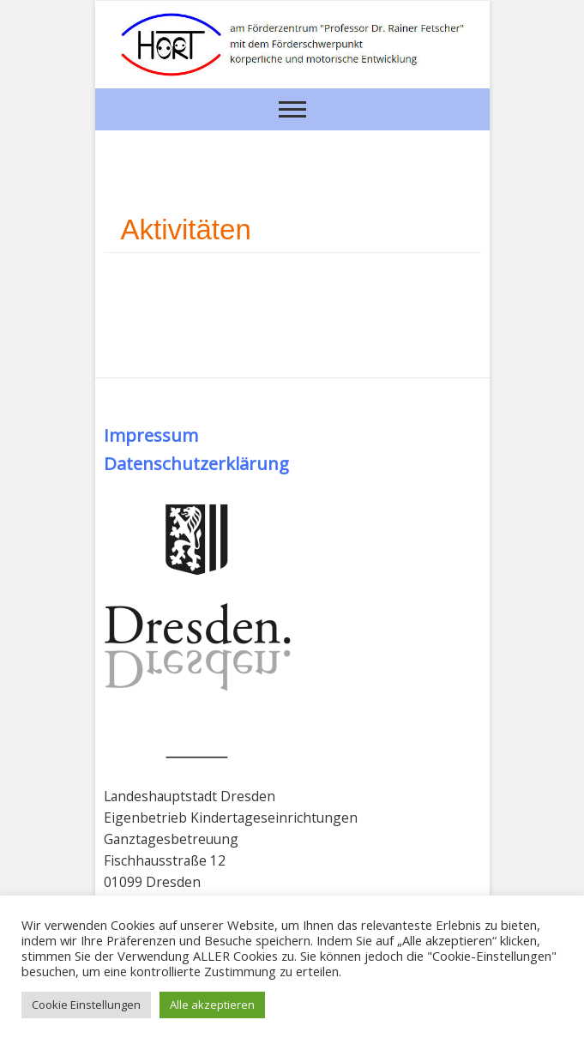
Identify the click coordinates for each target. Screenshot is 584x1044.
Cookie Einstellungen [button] (86, 1004)
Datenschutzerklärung (196, 463)
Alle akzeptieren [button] (212, 1004)
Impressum (151, 435)
